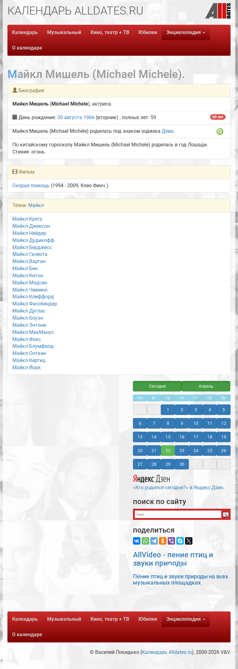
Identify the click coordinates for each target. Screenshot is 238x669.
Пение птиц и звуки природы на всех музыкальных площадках (180, 579)
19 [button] (223, 436)
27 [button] (140, 464)
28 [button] (154, 464)
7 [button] (154, 423)
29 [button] (167, 464)
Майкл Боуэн (27, 318)
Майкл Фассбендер (34, 304)
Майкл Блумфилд (33, 346)
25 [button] (209, 450)
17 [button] (195, 436)
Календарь (25, 32)
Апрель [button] (206, 386)
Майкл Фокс (26, 339)
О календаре (27, 48)
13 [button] (140, 436)
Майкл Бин (25, 268)
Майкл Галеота (29, 254)
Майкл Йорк (26, 367)
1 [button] (168, 409)
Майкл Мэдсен (29, 283)
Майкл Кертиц (28, 360)
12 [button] (223, 423)
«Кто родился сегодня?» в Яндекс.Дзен (178, 481)
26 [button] (223, 450)
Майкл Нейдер (29, 233)
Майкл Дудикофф (33, 240)
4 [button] (210, 409)
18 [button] (209, 436)
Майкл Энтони (29, 325)
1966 (89, 117)
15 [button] (167, 436)
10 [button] (195, 423)
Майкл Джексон (31, 226)
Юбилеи (148, 32)
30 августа (69, 117)
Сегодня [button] (157, 386)
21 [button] (154, 450)
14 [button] (154, 436)
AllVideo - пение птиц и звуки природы (173, 558)
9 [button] (182, 423)
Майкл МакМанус (33, 332)
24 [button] (195, 450)
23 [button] (181, 450)
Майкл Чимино (29, 290)
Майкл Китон (27, 275)
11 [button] (209, 423)
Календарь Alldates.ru (167, 652)
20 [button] (140, 450)
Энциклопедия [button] (185, 32)
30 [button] (181, 464)
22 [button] (167, 450)
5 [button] (224, 409)
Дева (168, 131)
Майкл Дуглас (29, 311)
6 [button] (140, 423)
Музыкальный (64, 32)
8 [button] (168, 423)
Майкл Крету (27, 219)
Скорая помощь (31, 185)
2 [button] (182, 409)
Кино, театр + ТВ (109, 32)
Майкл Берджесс (32, 247)
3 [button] (196, 409)
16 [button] (181, 436)
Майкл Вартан (29, 261)
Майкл (36, 205)
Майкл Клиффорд (33, 297)
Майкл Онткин (29, 353)
